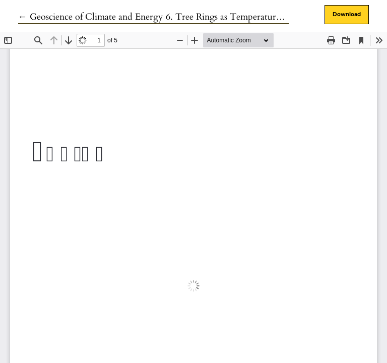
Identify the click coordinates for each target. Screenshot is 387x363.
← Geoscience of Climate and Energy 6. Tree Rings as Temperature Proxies (164, 17)
